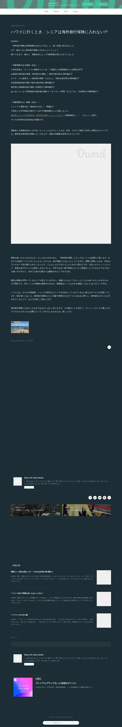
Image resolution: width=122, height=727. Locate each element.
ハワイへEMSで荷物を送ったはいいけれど (27, 593)
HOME (46, 11)
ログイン (102, 4)
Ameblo (75, 11)
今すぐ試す (88, 4)
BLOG (66, 11)
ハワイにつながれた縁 (19, 615)
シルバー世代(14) (28, 340)
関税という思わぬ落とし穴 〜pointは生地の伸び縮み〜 (32, 572)
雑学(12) (21, 340)
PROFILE (56, 11)
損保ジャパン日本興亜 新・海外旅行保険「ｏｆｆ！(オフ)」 (38, 115)
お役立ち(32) (14, 340)
